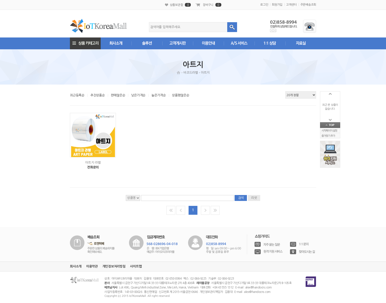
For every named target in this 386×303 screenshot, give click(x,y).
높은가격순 (158, 95)
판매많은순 (118, 95)
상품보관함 (180, 5)
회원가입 (277, 4)
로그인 (264, 4)
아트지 (205, 72)
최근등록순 (77, 95)
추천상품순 (97, 95)
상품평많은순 (180, 95)
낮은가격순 (138, 95)
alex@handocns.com (258, 287)
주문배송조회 (308, 4)
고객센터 (291, 4)
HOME (178, 72)
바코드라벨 (190, 72)
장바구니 (212, 5)
